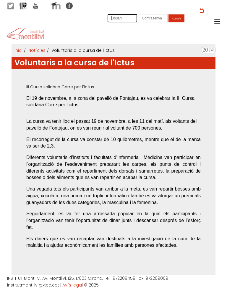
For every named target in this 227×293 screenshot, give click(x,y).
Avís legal (72, 285)
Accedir (176, 18)
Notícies (37, 50)
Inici (18, 50)
